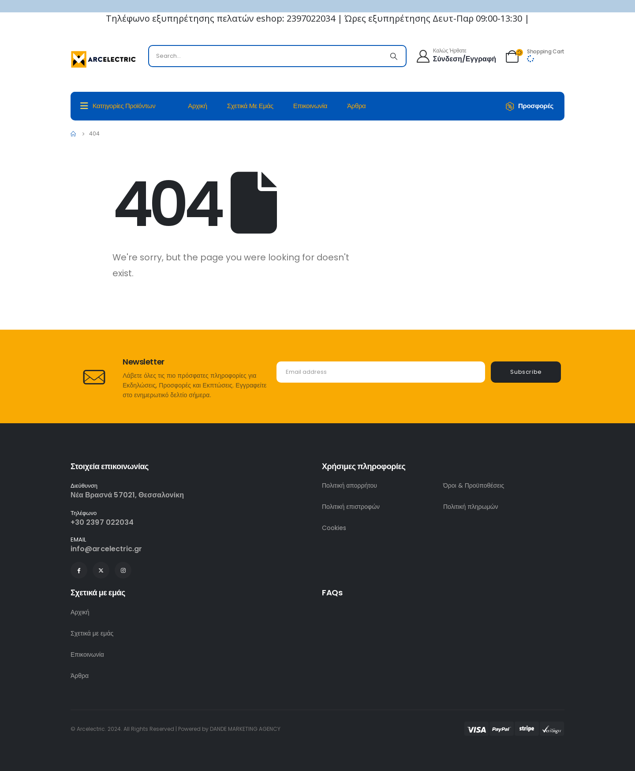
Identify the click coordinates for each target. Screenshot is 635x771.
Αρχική (197, 105)
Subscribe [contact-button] (526, 372)
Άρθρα (356, 105)
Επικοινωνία (310, 105)
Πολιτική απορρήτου (349, 485)
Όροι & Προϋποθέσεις (473, 485)
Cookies (334, 527)
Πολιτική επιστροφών (351, 506)
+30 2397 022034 (102, 522)
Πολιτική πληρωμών (470, 506)
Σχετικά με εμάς (250, 105)
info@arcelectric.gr (106, 549)
